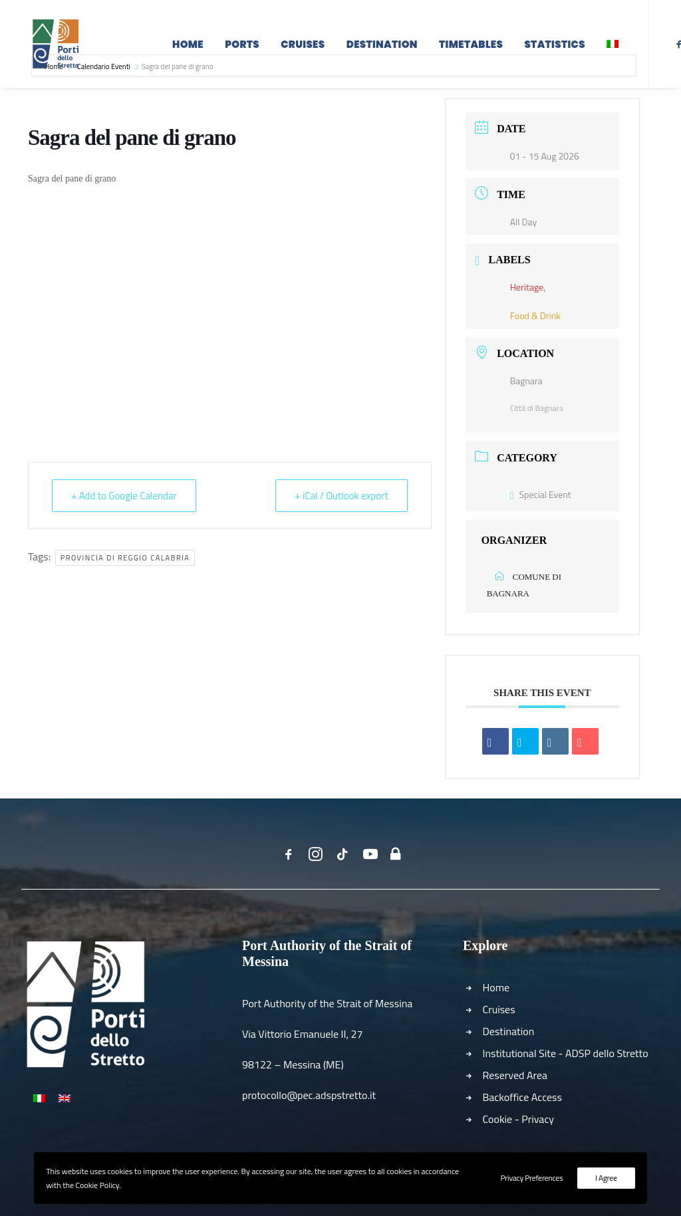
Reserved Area (515, 1075)
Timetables (471, 48)
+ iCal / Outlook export (341, 495)
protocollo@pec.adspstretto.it (309, 1095)
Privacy (537, 1119)
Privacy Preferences (531, 1177)
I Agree (606, 1177)
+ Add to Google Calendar (124, 495)
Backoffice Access (523, 1097)
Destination (382, 48)
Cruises (303, 48)
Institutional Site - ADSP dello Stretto (565, 1053)
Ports (242, 48)
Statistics (554, 48)
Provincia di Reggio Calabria (125, 557)
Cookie (498, 1119)
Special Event (540, 494)
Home (188, 48)
